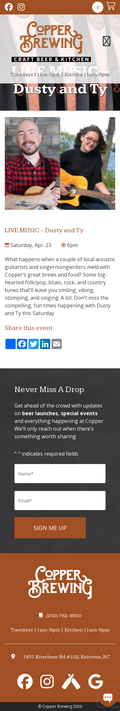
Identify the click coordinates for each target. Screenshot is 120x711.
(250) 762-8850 (60, 616)
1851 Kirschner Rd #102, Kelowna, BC (66, 657)
